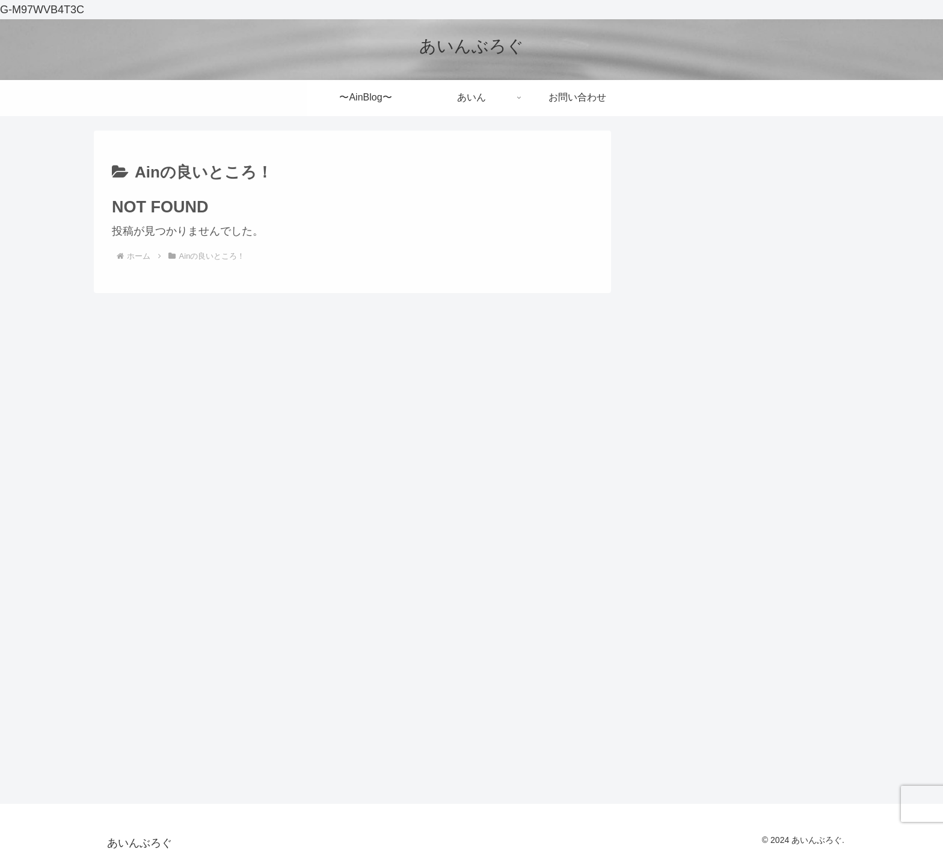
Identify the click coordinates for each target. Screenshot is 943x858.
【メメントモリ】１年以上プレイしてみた (734, 435)
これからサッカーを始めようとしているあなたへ (734, 321)
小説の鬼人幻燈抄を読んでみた (713, 394)
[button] (824, 213)
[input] (736, 213)
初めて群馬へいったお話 (697, 362)
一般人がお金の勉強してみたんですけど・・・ (729, 486)
